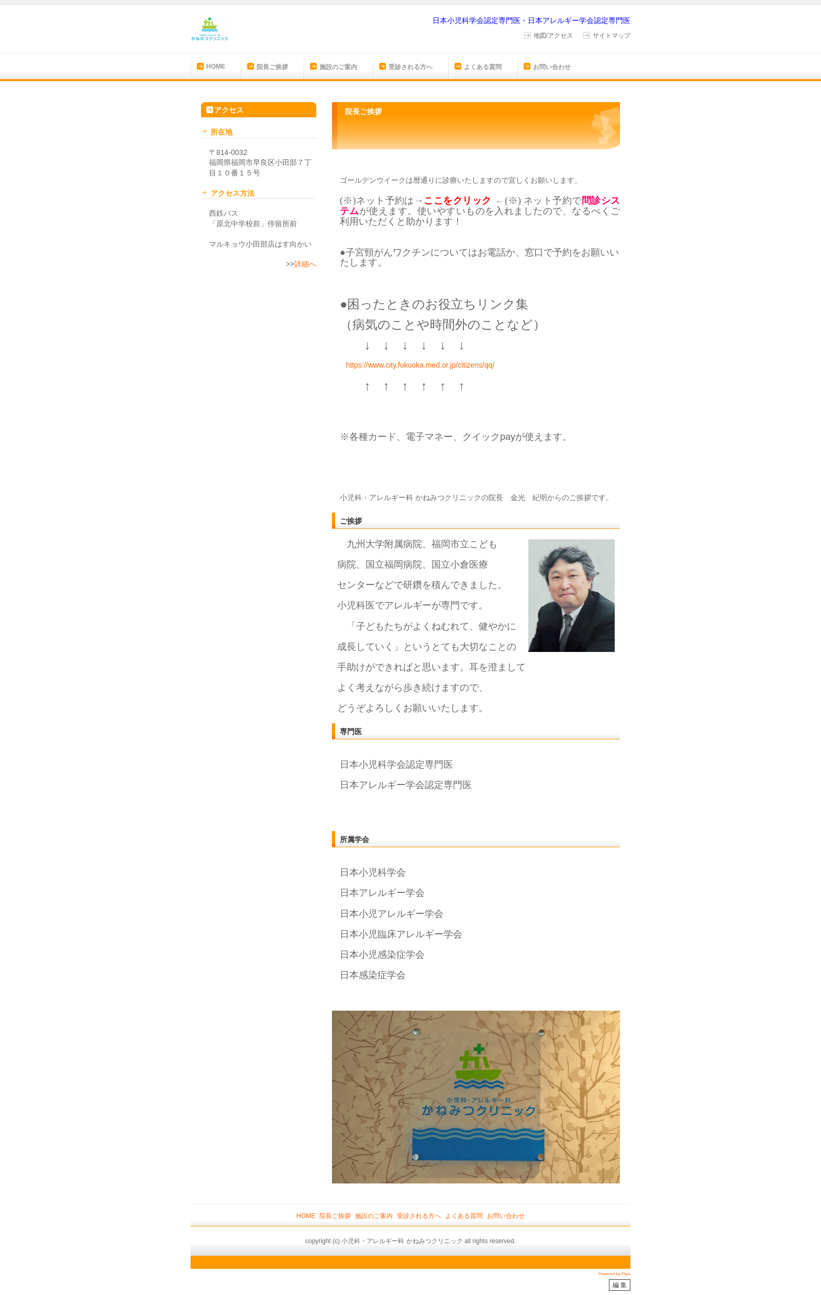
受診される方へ (410, 67)
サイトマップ (611, 35)
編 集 (620, 1285)
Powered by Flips (614, 1273)
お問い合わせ (552, 67)
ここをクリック (458, 200)
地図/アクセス (553, 35)
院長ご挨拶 (272, 67)
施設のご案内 (338, 67)
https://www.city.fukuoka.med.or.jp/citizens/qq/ (420, 365)
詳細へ (305, 264)
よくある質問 (483, 67)
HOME (215, 66)
